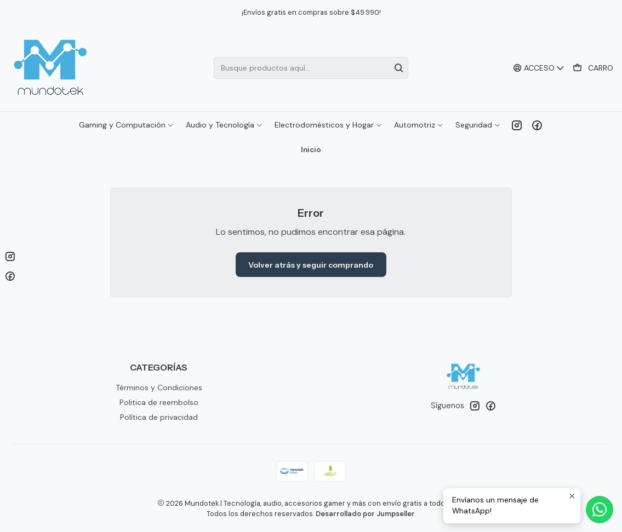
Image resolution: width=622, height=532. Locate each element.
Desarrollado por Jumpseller (365, 513)
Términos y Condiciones (159, 387)
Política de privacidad (159, 417)
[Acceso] (539, 68)
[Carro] (592, 68)
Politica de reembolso (158, 402)
